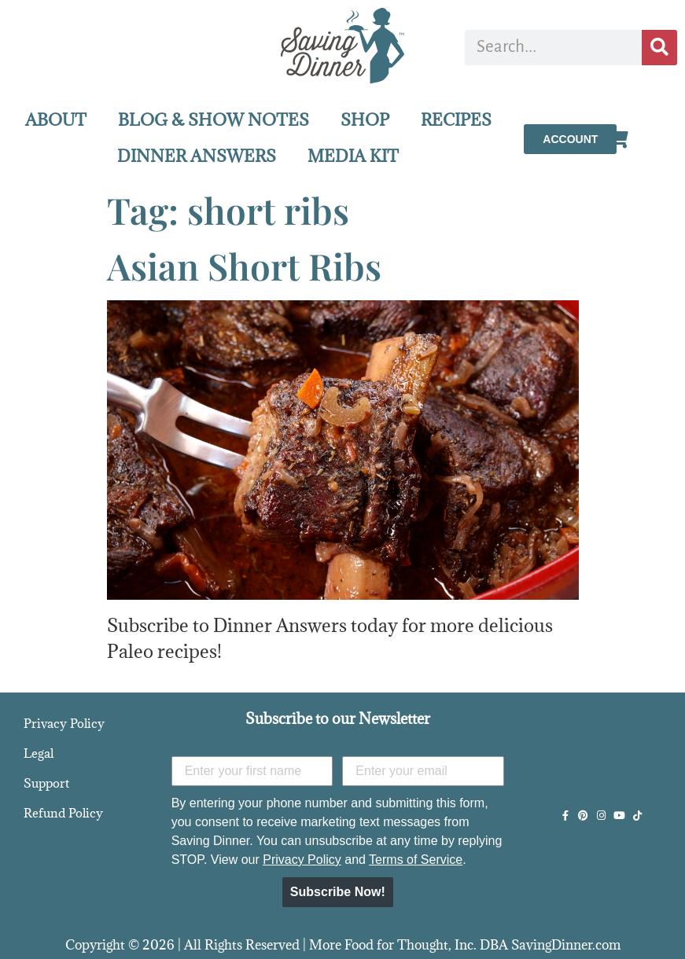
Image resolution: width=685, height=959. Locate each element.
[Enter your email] (423, 771)
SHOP (365, 119)
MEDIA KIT (353, 156)
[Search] (659, 47)
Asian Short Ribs (244, 265)
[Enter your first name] (252, 771)
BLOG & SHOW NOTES (213, 119)
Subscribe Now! (337, 891)
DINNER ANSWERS (196, 156)
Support (46, 783)
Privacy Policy (64, 723)
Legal (38, 753)
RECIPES (456, 119)
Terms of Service (415, 859)
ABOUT (56, 119)
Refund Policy (63, 813)
